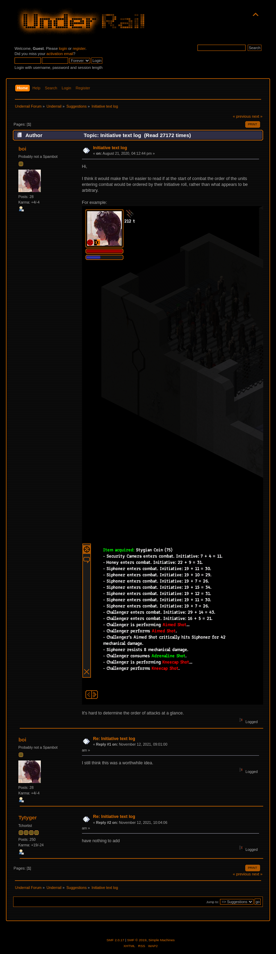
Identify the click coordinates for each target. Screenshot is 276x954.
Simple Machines (161, 940)
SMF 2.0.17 (116, 940)
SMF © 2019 (137, 940)
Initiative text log (110, 147)
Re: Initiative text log (114, 738)
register (79, 48)
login (63, 48)
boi (22, 149)
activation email (59, 54)
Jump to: (212, 902)
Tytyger (27, 817)
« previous (242, 116)
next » (257, 116)
